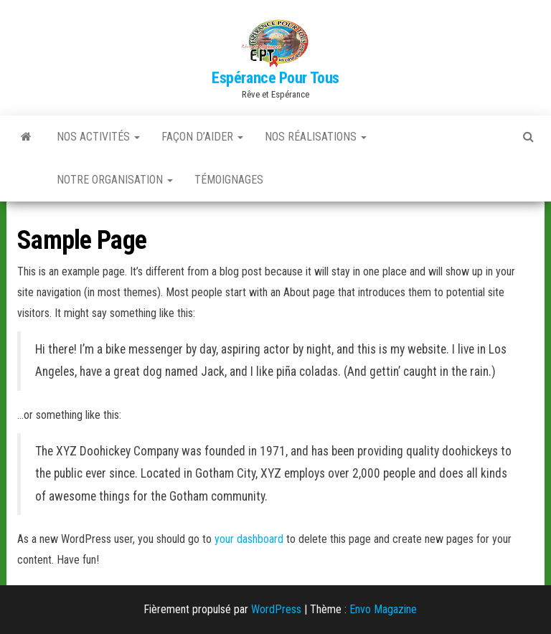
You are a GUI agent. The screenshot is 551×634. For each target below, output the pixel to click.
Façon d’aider (202, 136)
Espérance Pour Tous (275, 78)
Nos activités (98, 136)
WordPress (276, 609)
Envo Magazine (383, 609)
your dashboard (249, 539)
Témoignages (228, 179)
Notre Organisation (115, 179)
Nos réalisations (316, 136)
